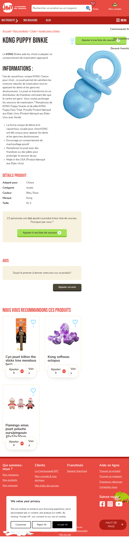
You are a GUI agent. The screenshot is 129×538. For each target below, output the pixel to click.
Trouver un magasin (110, 478)
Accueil (7, 31)
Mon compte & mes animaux (46, 480)
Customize (20, 525)
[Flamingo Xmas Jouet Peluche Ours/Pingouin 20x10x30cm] (21, 416)
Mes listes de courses (47, 487)
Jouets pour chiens (49, 31)
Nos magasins (35, 20)
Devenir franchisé (77, 472)
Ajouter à (17, 373)
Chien (33, 31)
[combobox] (62, 8)
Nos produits (20, 31)
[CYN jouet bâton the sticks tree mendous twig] (21, 345)
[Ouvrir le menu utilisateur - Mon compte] (119, 6)
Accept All (62, 525)
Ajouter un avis (66, 288)
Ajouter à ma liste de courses (101, 40)
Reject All (41, 525)
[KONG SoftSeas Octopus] (63, 345)
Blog (55, 20)
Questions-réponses (110, 483)
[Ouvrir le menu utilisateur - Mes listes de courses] (101, 6)
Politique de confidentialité (74, 532)
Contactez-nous (108, 489)
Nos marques (10, 487)
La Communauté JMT (47, 472)
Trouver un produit (109, 472)
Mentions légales (50, 532)
